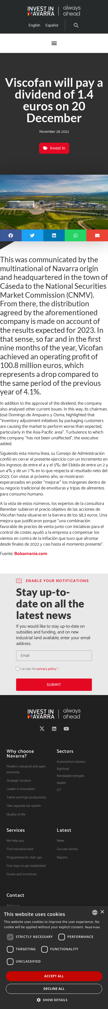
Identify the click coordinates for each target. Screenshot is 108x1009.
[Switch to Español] (52, 25)
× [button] (102, 912)
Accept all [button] (54, 976)
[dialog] (54, 957)
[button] (76, 25)
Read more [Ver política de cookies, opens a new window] (92, 927)
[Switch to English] (34, 25)
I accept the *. (39, 669)
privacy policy (47, 669)
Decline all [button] (54, 988)
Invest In (57, 148)
